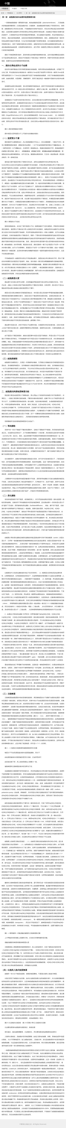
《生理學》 (19, 13)
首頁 (2, 13)
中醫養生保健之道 (25, 1124)
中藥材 (14, 8)
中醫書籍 (5, 8)
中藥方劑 (24, 8)
